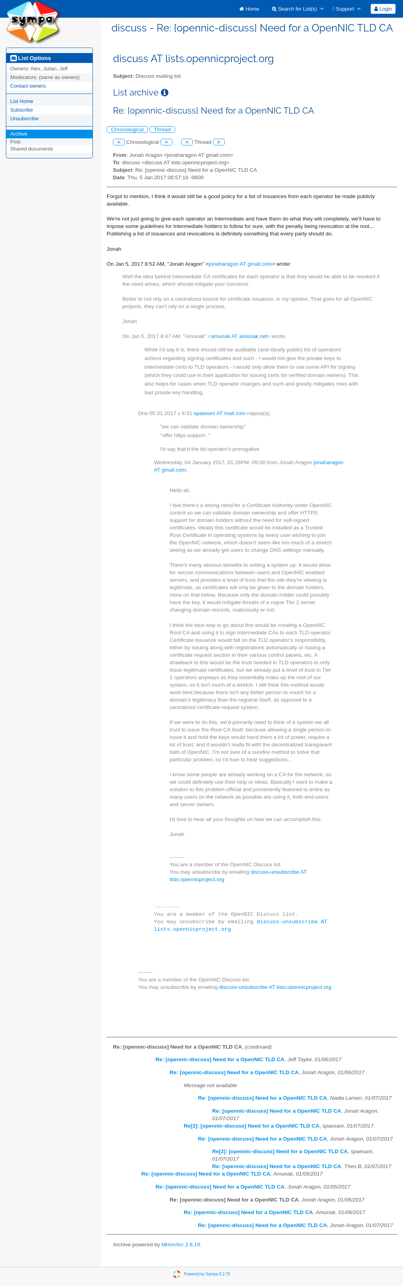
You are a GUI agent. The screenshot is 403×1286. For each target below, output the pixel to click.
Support (343, 9)
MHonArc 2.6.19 (180, 1244)
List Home (21, 101)
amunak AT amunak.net (239, 336)
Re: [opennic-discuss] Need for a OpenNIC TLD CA (220, 1059)
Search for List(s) (294, 9)
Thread (162, 129)
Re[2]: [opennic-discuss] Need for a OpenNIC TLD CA (251, 1126)
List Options (30, 58)
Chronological (127, 129)
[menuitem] (249, 9)
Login (383, 9)
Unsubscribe (24, 118)
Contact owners (28, 86)
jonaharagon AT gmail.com (240, 264)
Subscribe (21, 110)
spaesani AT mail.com (220, 413)
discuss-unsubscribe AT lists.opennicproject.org (275, 987)
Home (249, 9)
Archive (18, 134)
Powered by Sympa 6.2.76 (207, 1274)
